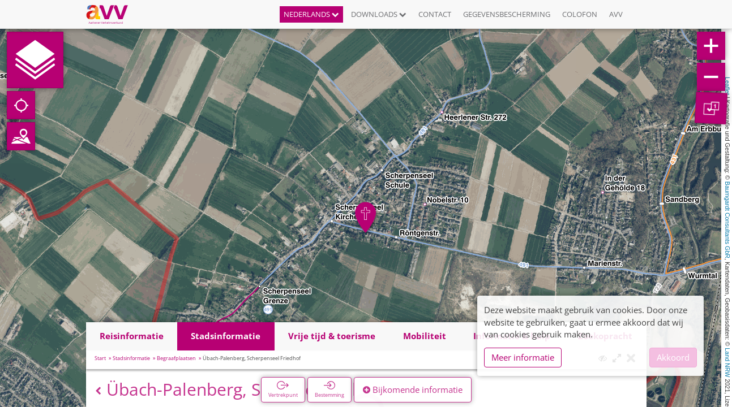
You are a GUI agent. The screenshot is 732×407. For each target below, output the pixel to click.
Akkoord (673, 357)
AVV (616, 14)
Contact (434, 14)
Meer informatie (522, 357)
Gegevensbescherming (506, 14)
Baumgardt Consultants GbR (727, 219)
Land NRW (727, 362)
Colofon (579, 14)
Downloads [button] (378, 14)
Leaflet (727, 86)
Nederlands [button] (311, 14)
